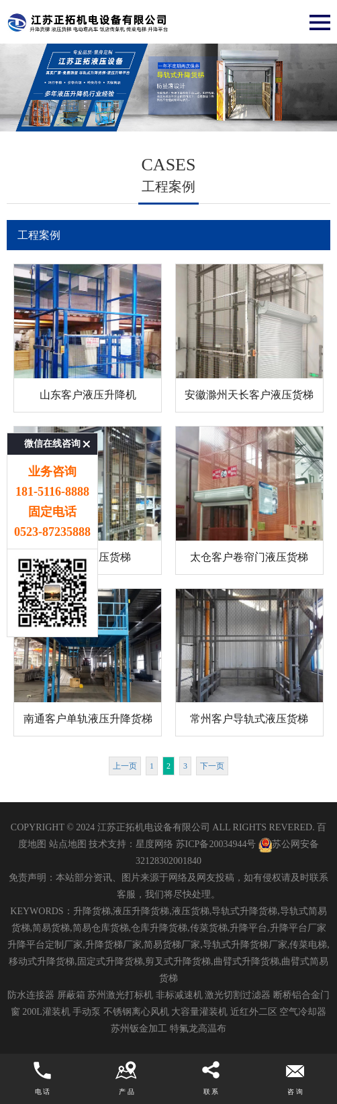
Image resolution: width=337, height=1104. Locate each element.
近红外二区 (253, 1012)
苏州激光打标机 (120, 995)
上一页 (125, 766)
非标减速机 (179, 995)
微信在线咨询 (52, 403)
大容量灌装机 (199, 1012)
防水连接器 (30, 995)
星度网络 (154, 844)
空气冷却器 (302, 1012)
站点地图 (68, 844)
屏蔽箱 (71, 995)
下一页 (212, 766)
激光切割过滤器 (238, 995)
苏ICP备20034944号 (216, 844)
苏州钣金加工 (139, 1029)
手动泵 (87, 1012)
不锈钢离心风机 (136, 1012)
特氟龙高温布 (198, 1029)
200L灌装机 (46, 1012)
